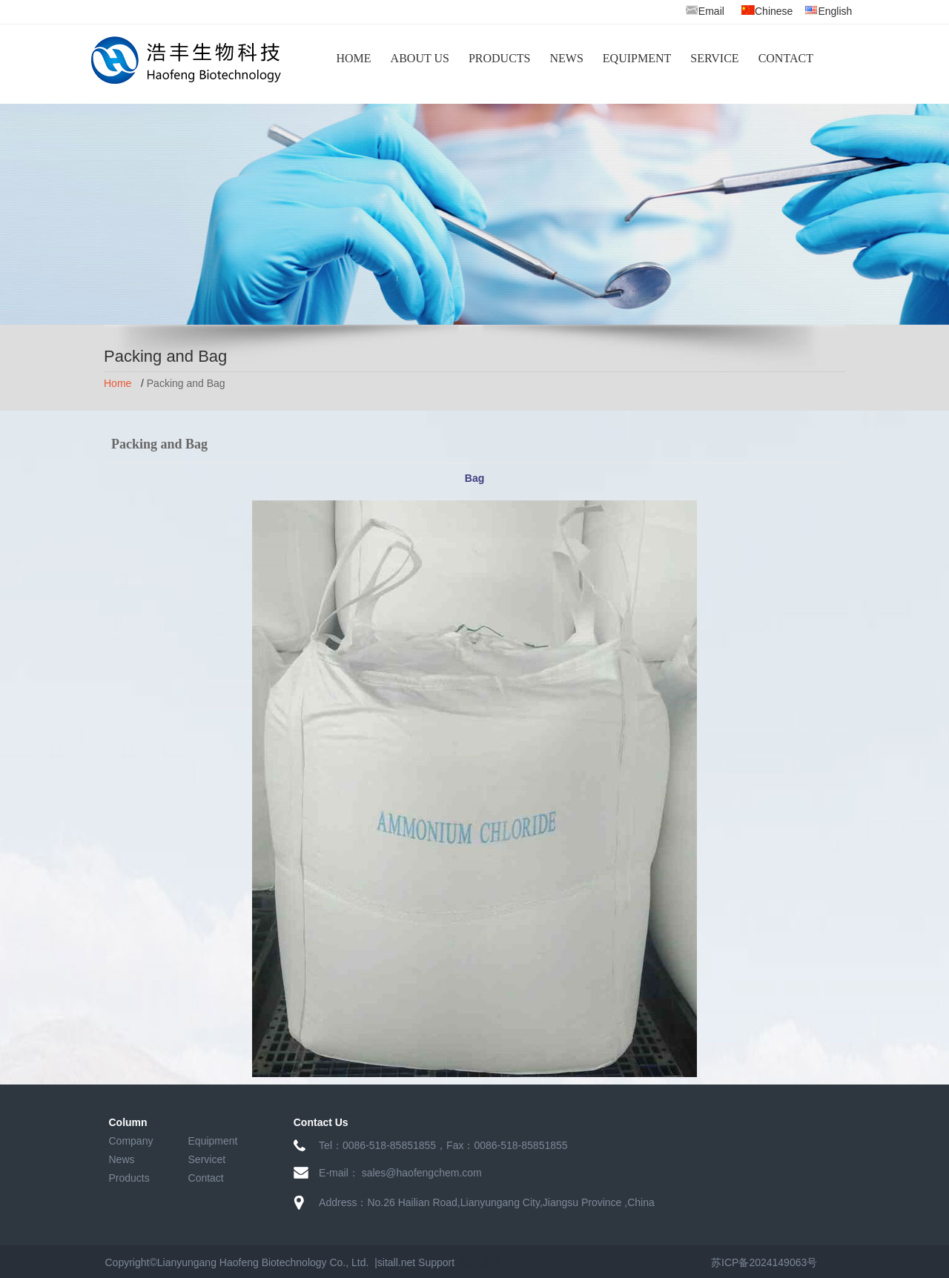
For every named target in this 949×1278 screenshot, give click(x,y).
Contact (206, 1178)
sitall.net (396, 1262)
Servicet (207, 1159)
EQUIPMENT (637, 58)
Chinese (774, 11)
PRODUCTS (500, 58)
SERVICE (714, 58)
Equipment (213, 1141)
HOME (354, 58)
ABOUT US (420, 58)
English (835, 11)
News (122, 1159)
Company (131, 1141)
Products (129, 1178)
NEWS (566, 58)
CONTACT (785, 58)
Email (704, 11)
